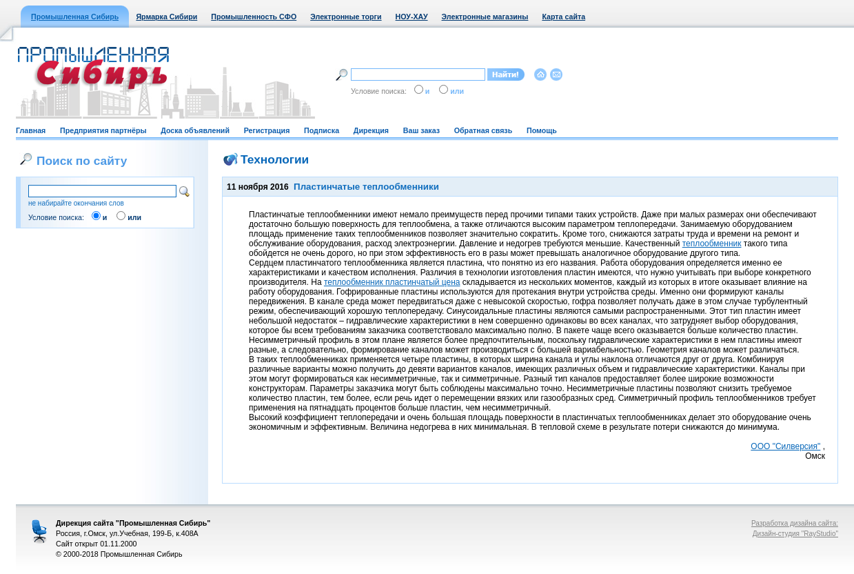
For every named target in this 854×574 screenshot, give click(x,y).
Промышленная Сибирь (75, 16)
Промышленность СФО (253, 16)
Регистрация (267, 130)
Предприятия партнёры (103, 130)
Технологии (275, 159)
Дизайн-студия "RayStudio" (795, 533)
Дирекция (371, 130)
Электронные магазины (485, 16)
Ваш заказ (421, 130)
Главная (30, 130)
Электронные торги (345, 16)
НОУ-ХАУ (412, 16)
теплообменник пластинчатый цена (392, 282)
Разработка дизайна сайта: (794, 523)
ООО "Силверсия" (785, 446)
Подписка (321, 130)
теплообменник (712, 243)
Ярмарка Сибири (166, 16)
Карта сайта (563, 16)
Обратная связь (483, 130)
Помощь (542, 130)
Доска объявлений (195, 130)
